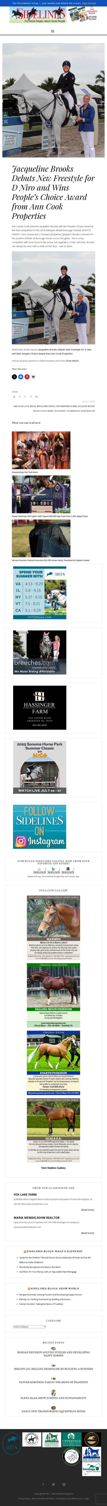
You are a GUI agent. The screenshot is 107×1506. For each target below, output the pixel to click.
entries (52, 406)
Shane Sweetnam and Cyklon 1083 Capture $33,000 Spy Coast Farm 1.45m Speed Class (50, 516)
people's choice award (43, 411)
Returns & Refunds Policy (43, 1498)
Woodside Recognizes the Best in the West (39, 1267)
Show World (54, 147)
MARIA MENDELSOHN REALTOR (37, 1217)
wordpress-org (88, 411)
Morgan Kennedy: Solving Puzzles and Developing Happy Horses (50, 1294)
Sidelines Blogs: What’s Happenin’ (55, 1251)
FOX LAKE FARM (25, 1194)
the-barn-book (73, 411)
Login (86, 1498)
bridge (33, 406)
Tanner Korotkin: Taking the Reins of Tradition (41, 1304)
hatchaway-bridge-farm (66, 406)
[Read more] (87, 1209)
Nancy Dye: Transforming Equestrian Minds (53, 1411)
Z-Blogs (63, 147)
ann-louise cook (21, 406)
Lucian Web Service (73, 1498)
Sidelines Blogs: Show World (55, 1288)
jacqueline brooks (86, 406)
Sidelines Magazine (64, 1493)
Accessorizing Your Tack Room (25, 472)
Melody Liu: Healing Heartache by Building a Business (44, 1299)
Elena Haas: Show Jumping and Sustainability (54, 1398)
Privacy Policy (24, 1498)
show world (60, 411)
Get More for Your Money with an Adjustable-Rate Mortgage (48, 1271)
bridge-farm (42, 406)
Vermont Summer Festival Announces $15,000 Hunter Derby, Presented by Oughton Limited (50, 560)
